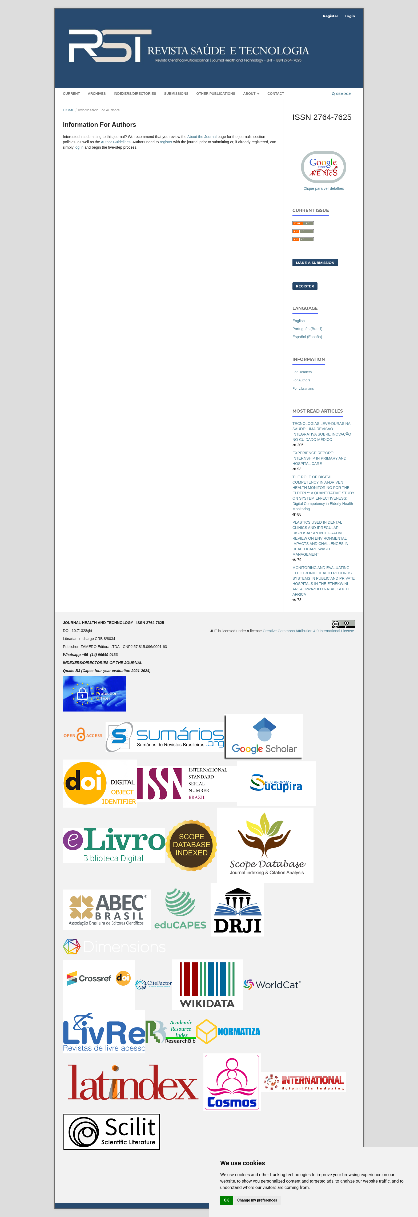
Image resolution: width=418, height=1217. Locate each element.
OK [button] (226, 1200)
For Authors (301, 380)
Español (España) (307, 337)
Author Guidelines (115, 142)
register (166, 142)
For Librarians (303, 388)
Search (342, 94)
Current (71, 94)
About (249, 94)
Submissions (176, 94)
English (298, 321)
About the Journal (202, 137)
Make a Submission (315, 262)
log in (79, 147)
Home (68, 110)
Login (350, 16)
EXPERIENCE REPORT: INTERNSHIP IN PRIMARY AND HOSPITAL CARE (319, 458)
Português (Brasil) (307, 329)
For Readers (302, 372)
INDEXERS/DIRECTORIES (135, 94)
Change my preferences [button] (257, 1200)
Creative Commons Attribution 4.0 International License (308, 631)
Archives (97, 94)
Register (330, 16)
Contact (275, 94)
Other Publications (215, 94)
